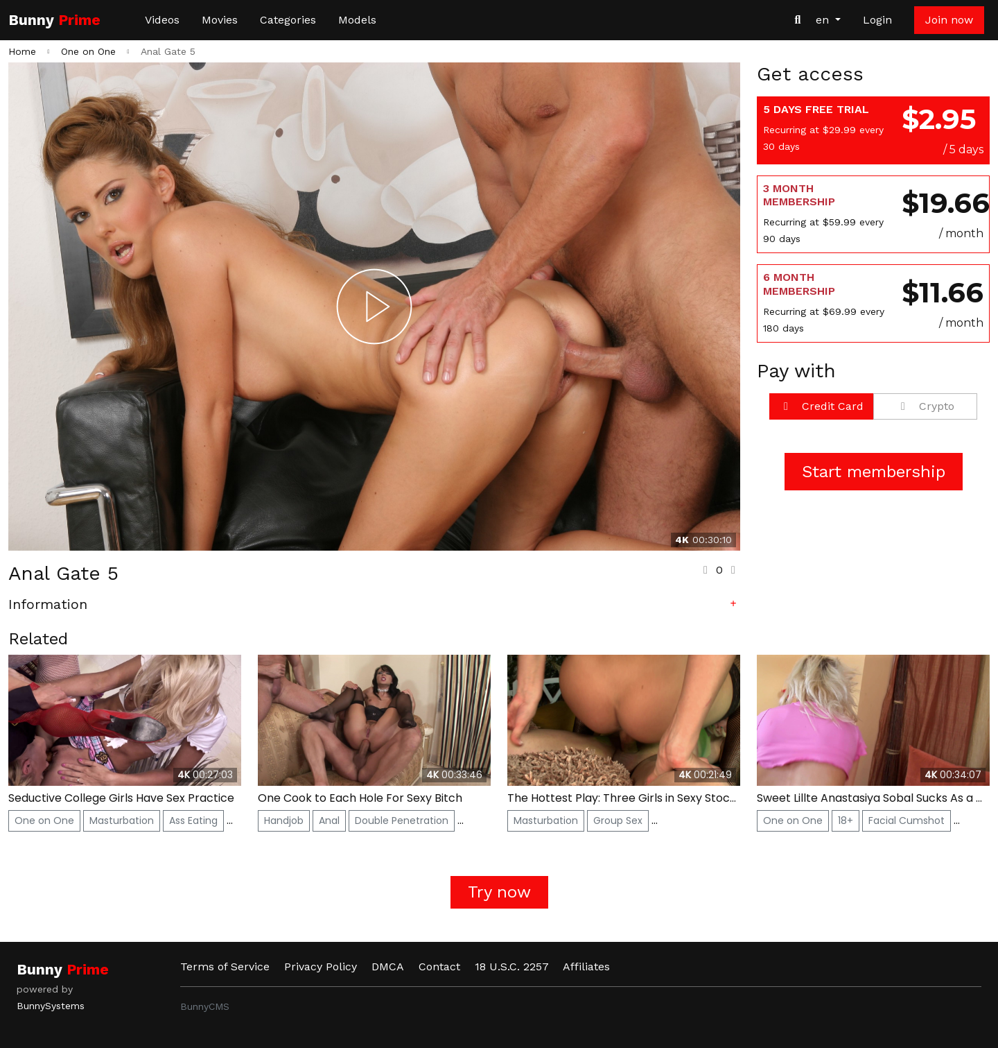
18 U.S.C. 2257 (512, 966)
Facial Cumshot (906, 820)
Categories (288, 19)
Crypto (925, 406)
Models (357, 19)
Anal (329, 820)
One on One (44, 820)
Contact (439, 966)
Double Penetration (401, 820)
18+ (845, 820)
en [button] (824, 19)
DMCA (387, 966)
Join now (949, 19)
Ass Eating (193, 820)
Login (877, 19)
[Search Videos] (797, 20)
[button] (374, 607)
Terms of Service (225, 966)
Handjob (284, 820)
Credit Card (821, 406)
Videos (162, 19)
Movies (220, 19)
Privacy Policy (320, 966)
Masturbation (121, 820)
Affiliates (586, 966)
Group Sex (617, 820)
